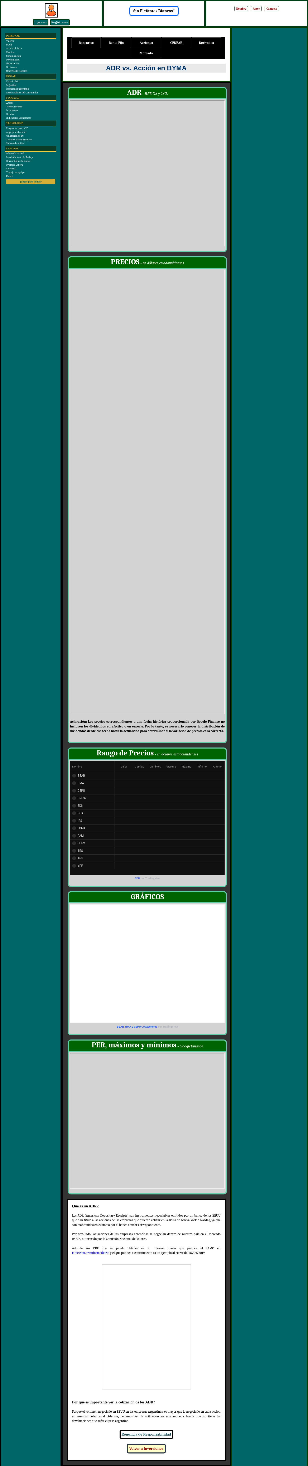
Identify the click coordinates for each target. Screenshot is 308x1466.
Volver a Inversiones (146, 1448)
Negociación (12, 63)
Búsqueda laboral (15, 153)
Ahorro (10, 102)
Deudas (10, 114)
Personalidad (13, 59)
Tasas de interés (14, 106)
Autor (256, 8)
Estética (10, 52)
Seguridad (11, 85)
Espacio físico (13, 81)
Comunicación (13, 55)
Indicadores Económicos (18, 117)
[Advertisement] (269, 95)
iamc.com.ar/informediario (90, 1253)
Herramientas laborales (18, 161)
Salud (9, 44)
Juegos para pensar (31, 181)
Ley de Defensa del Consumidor (22, 92)
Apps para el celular (16, 132)
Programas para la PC (17, 128)
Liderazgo (11, 168)
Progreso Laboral (14, 164)
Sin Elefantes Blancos (154, 11)
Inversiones (12, 110)
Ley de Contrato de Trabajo (19, 157)
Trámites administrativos (19, 139)
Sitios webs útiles (15, 143)
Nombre (241, 8)
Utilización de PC (15, 135)
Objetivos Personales (16, 70)
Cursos (9, 176)
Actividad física (14, 48)
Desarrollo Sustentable (17, 88)
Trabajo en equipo (15, 172)
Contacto (271, 8)
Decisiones (11, 67)
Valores (10, 40)
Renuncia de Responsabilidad (146, 1434)
